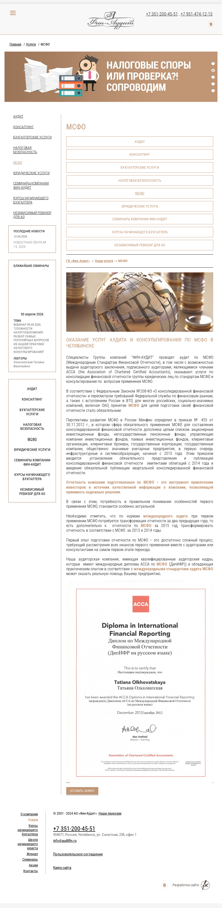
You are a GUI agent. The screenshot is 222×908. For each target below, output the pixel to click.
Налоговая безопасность (25, 150)
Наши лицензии (110, 813)
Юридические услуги (31, 173)
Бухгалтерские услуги (32, 137)
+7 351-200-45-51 (162, 14)
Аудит (18, 116)
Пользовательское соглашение (78, 854)
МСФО (17, 162)
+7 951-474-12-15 (196, 14)
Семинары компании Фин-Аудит (32, 462)
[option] (111, 77)
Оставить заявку (82, 791)
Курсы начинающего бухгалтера (30, 200)
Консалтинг (23, 127)
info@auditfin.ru (65, 840)
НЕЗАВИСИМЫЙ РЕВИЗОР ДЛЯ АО (32, 491)
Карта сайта (62, 867)
